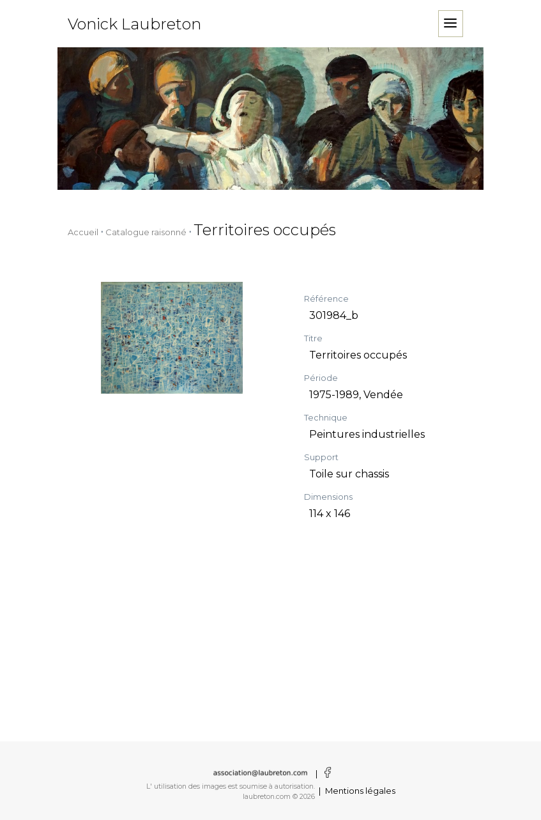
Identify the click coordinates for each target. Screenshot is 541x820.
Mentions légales (360, 790)
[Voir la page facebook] (325, 773)
